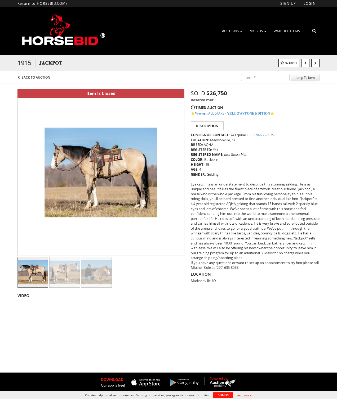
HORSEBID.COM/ (52, 3)
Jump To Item (305, 77)
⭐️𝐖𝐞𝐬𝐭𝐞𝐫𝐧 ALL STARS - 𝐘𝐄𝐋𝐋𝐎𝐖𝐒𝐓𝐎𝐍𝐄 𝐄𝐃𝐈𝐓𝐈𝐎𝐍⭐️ (232, 113)
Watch (291, 63)
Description (207, 126)
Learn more (243, 395)
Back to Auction (35, 77)
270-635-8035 (263, 135)
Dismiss (223, 395)
